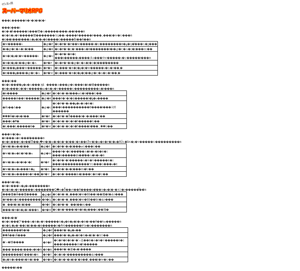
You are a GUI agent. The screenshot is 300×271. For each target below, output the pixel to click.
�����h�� (12, 267)
